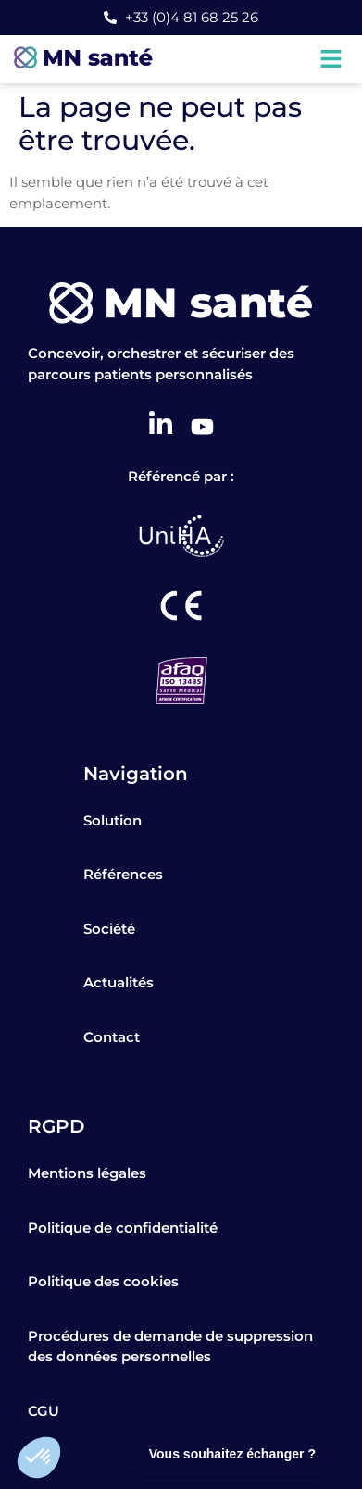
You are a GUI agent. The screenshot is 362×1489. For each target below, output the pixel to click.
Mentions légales (87, 1173)
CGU (43, 1411)
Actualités (118, 982)
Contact (111, 1037)
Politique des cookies (103, 1281)
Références (123, 874)
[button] (39, 1457)
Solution (112, 820)
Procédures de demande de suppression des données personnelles (170, 1346)
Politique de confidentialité (123, 1227)
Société (109, 928)
